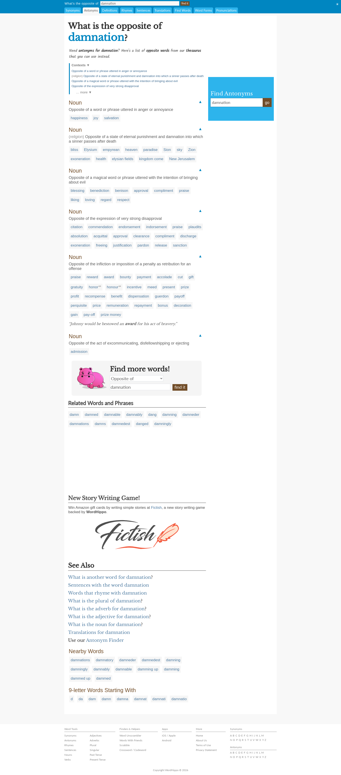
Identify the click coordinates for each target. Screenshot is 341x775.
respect (123, 200)
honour (112, 287)
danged (142, 424)
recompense (95, 296)
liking (75, 200)
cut (180, 277)
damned (91, 415)
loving (90, 200)
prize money (111, 315)
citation (77, 227)
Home (199, 735)
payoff (179, 296)
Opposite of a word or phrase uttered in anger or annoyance (109, 71)
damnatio (179, 699)
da (81, 699)
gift (191, 277)
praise (184, 191)
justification (122, 245)
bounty (125, 277)
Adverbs (94, 740)
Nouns (68, 754)
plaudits (194, 227)
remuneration (117, 305)
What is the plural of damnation (104, 601)
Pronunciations (226, 10)
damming (171, 669)
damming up (148, 669)
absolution (79, 236)
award (109, 277)
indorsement (156, 227)
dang (152, 415)
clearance (141, 236)
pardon (143, 245)
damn (74, 415)
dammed (103, 678)
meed (152, 287)
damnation (140, 387)
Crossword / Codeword (133, 750)
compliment (163, 191)
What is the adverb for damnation (106, 608)
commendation (100, 227)
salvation (111, 118)
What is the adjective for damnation (108, 616)
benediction (99, 191)
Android (166, 740)
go (267, 102)
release (161, 245)
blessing (77, 191)
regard (106, 200)
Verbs (67, 759)
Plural (93, 745)
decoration (182, 305)
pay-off (89, 315)
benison (121, 191)
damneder (191, 415)
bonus (163, 305)
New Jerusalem (182, 159)
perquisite (79, 305)
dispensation (138, 296)
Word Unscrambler (130, 735)
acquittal (100, 236)
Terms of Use (203, 745)
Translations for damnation (99, 632)
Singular (94, 750)
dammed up (80, 678)
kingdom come (151, 159)
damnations (79, 424)
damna (122, 699)
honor (93, 287)
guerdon (162, 296)
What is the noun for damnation (104, 624)
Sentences (143, 10)
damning (169, 415)
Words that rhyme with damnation (107, 593)
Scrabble (125, 745)
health (101, 159)
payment (144, 277)
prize (185, 287)
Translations (162, 10)
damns (100, 424)
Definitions (109, 10)
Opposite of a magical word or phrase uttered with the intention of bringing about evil (125, 81)
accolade (164, 277)
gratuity (77, 287)
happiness (79, 118)
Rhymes (126, 10)
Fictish (156, 508)
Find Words (183, 10)
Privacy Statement (206, 750)
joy (95, 118)
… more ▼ (84, 92)
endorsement (129, 227)
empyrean (111, 150)
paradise (150, 150)
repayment (143, 305)
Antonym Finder (105, 640)
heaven (131, 150)
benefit (116, 296)
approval (141, 191)
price (97, 305)
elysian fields (122, 159)
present (169, 287)
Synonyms (73, 10)
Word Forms (203, 10)
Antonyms (91, 10)
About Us (201, 740)
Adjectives (96, 735)
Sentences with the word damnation (108, 585)
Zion (191, 150)
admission (79, 352)
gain (74, 315)
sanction (180, 245)
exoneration (80, 159)
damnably (134, 415)
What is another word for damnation (109, 577)
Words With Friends (131, 740)
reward (92, 277)
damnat (140, 699)
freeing (101, 245)
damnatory (104, 660)
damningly (162, 424)
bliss (74, 150)
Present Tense (97, 759)
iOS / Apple (169, 735)
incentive (134, 287)
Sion (167, 150)
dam (92, 699)
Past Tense (96, 754)
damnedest (121, 424)
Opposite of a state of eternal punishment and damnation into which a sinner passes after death (143, 76)
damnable (112, 415)
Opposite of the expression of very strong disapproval (105, 86)
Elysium (90, 150)
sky (180, 150)
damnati (158, 699)
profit (75, 296)
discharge (188, 236)
